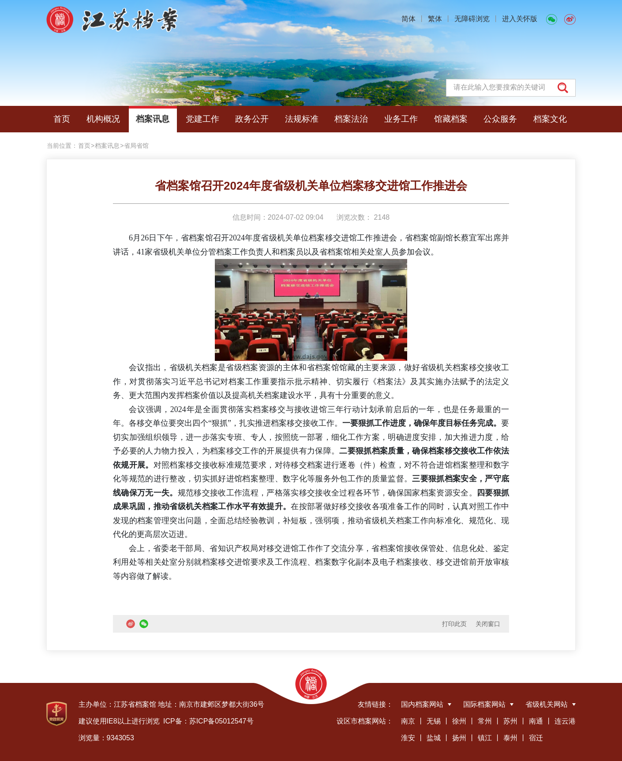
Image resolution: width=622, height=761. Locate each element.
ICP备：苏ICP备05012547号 (208, 721)
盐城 (434, 738)
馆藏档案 (451, 119)
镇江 (485, 738)
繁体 (435, 18)
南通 (536, 721)
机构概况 (103, 119)
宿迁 (536, 738)
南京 (408, 721)
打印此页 (454, 623)
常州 (485, 721)
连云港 (565, 721)
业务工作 (401, 119)
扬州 (459, 738)
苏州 (510, 721)
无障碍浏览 (472, 18)
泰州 (510, 738)
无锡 (434, 721)
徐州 (459, 721)
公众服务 (500, 119)
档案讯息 (152, 119)
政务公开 (252, 119)
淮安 (408, 738)
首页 (61, 119)
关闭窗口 (488, 623)
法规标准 (301, 119)
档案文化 (550, 119)
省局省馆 (136, 145)
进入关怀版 (519, 18)
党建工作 (202, 119)
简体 (408, 18)
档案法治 (351, 119)
